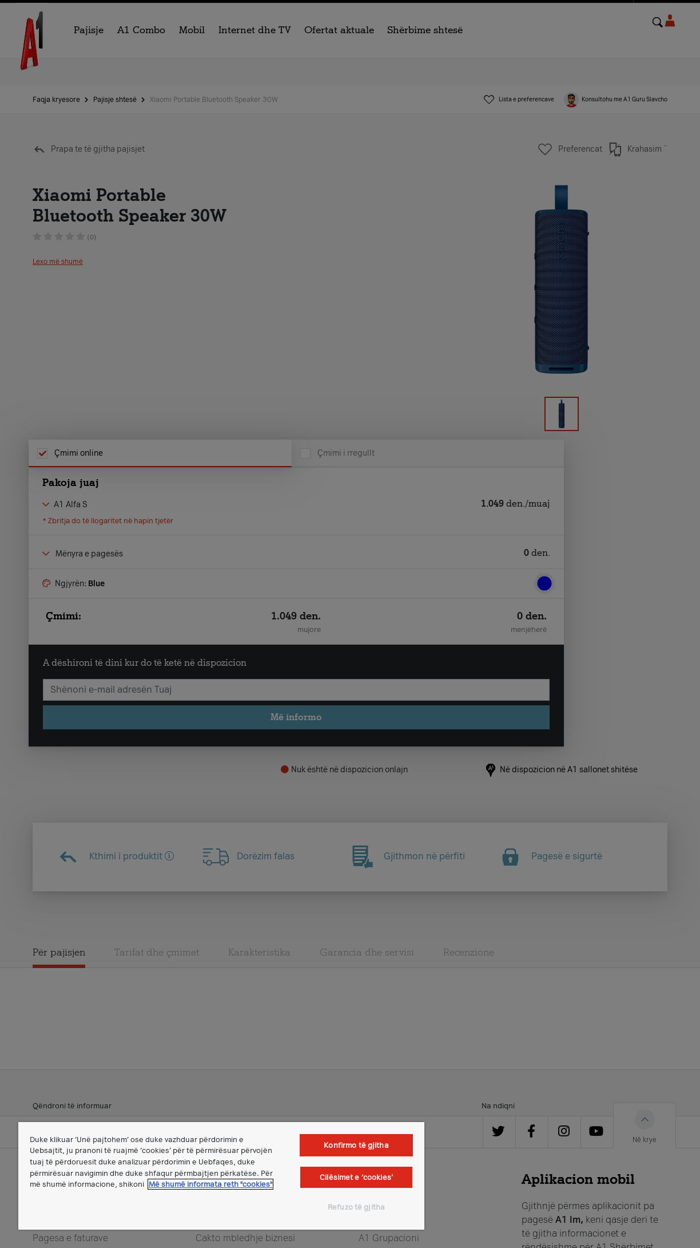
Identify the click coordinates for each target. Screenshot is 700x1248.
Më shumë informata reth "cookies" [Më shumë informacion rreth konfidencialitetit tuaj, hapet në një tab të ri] (210, 1184)
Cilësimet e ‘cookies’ (356, 1177)
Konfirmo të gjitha (356, 1145)
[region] (221, 1176)
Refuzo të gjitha (356, 1207)
